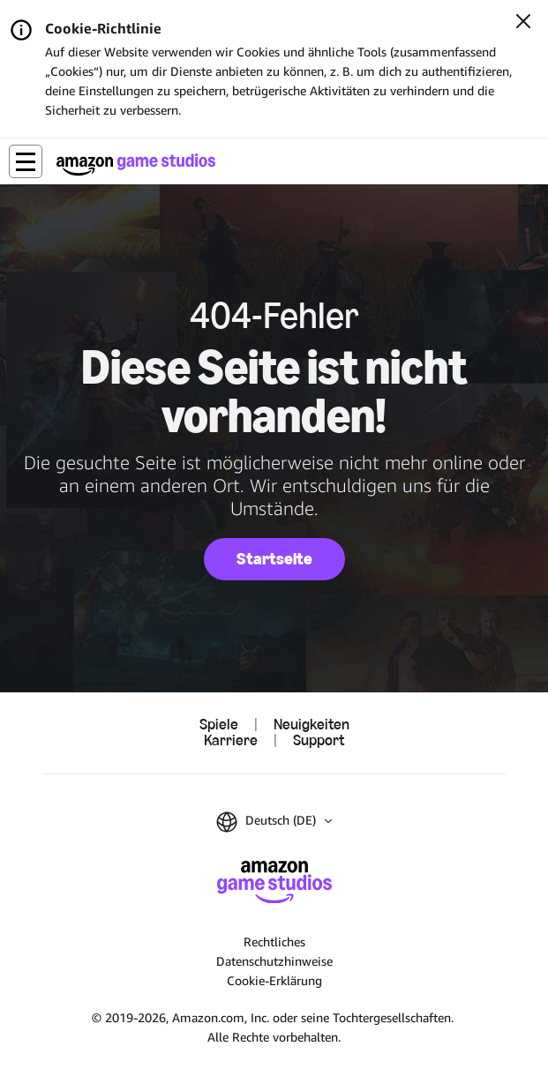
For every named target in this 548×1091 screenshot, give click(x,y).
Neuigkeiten (311, 725)
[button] (25, 161)
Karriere (231, 741)
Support (318, 741)
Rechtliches (274, 941)
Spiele (218, 725)
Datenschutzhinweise (274, 960)
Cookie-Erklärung (274, 980)
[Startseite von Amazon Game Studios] (135, 164)
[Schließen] (523, 23)
